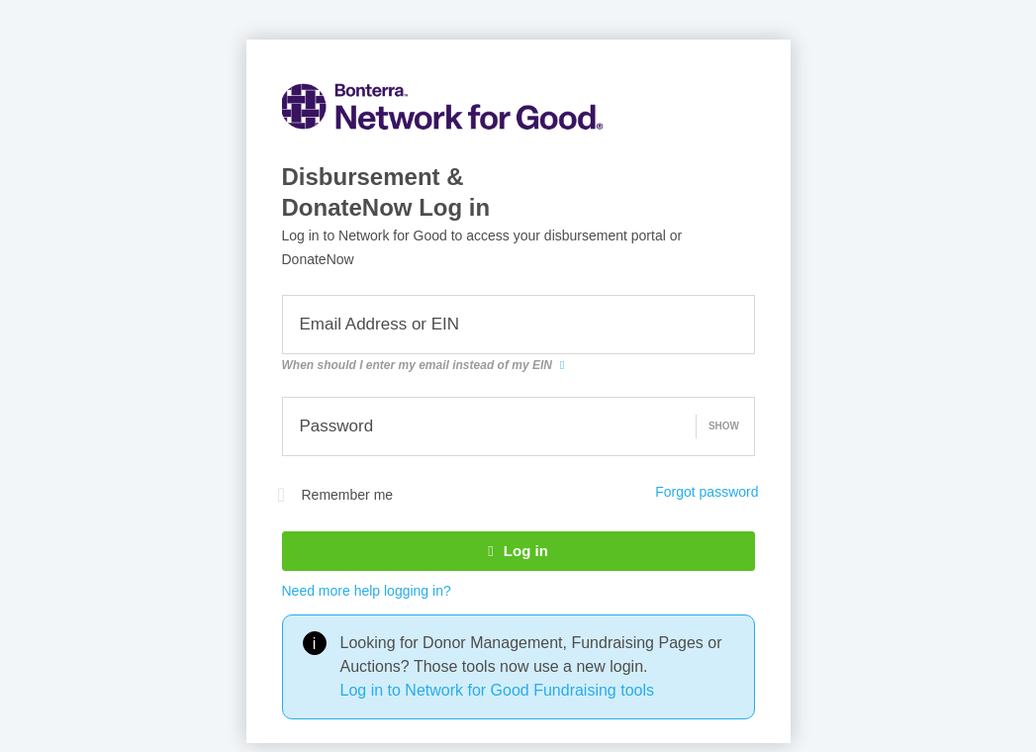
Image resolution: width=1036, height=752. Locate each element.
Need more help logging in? (366, 591)
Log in (518, 550)
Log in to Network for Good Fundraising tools (497, 690)
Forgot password (706, 492)
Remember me (336, 495)
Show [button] (723, 426)
